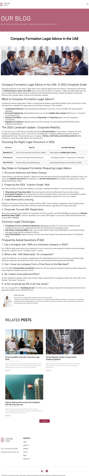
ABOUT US (26, 445)
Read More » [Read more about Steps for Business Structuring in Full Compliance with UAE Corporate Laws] (8, 415)
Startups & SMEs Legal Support (16, 24)
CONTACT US (26, 459)
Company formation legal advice (14, 103)
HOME (24, 442)
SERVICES (25, 448)
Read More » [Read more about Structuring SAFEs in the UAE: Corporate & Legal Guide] (8, 370)
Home (3, 24)
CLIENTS (25, 452)
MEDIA (25, 455)
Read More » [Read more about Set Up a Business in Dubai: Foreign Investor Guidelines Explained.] (49, 370)
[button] (87, 4)
